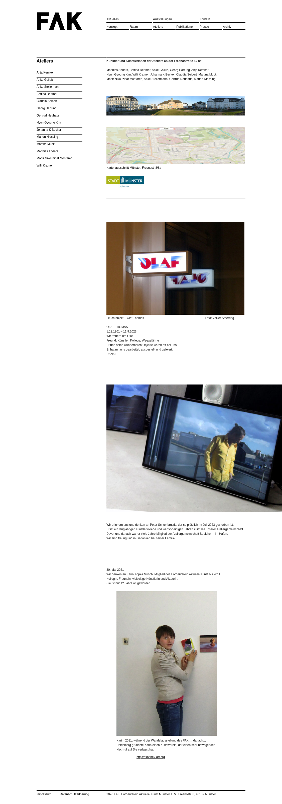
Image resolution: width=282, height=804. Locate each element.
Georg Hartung (46, 108)
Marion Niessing (47, 136)
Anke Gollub (45, 80)
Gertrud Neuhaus (48, 115)
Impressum (44, 794)
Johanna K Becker (49, 130)
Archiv (227, 26)
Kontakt (205, 19)
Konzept (111, 26)
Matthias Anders (47, 151)
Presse (204, 26)
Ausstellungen (162, 19)
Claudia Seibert (47, 101)
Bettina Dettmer (47, 94)
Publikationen (185, 26)
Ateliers (158, 26)
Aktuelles (112, 19)
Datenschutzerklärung (74, 794)
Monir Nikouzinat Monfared (54, 158)
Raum (134, 26)
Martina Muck (46, 144)
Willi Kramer (45, 165)
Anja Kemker (45, 72)
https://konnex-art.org (150, 757)
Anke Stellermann (48, 86)
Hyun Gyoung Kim (49, 122)
